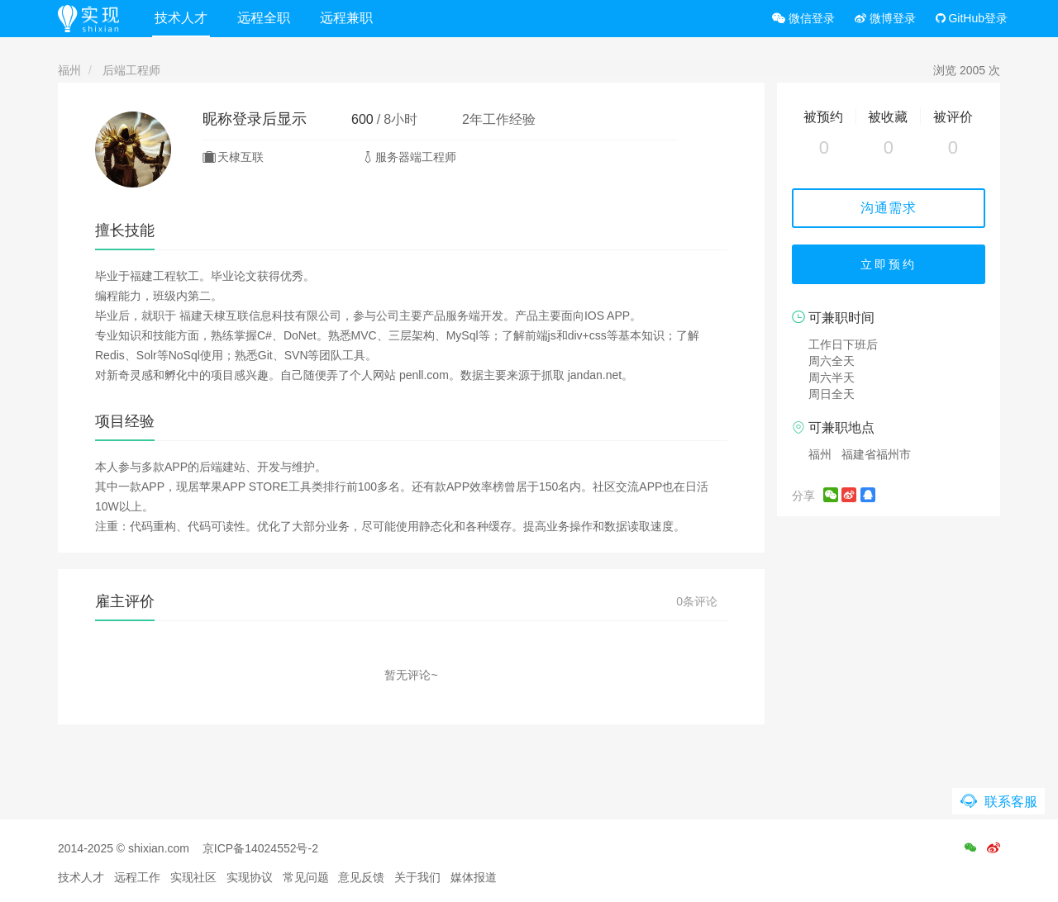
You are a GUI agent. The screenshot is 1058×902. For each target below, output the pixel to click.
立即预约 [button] (888, 264)
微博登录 (885, 18)
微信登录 (803, 18)
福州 (69, 70)
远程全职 (263, 18)
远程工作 (137, 877)
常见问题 (306, 877)
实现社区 (193, 877)
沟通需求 (888, 208)
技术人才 (181, 18)
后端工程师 (131, 70)
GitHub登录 (972, 18)
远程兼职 (346, 18)
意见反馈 (361, 877)
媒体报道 (473, 877)
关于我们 (417, 877)
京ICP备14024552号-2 (260, 848)
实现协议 (249, 877)
